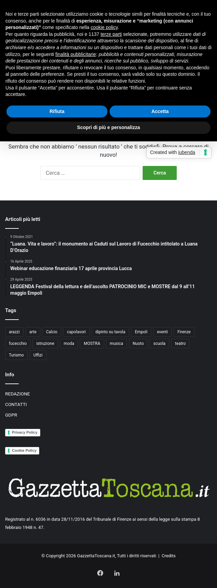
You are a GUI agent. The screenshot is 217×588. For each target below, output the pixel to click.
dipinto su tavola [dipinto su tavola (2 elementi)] (111, 332)
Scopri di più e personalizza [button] (108, 127)
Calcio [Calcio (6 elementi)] (51, 332)
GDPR (11, 415)
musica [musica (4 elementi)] (116, 343)
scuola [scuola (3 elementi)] (159, 343)
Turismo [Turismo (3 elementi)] (16, 355)
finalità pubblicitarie (75, 54)
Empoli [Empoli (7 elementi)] (141, 332)
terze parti (111, 34)
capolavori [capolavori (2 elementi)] (76, 332)
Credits (169, 555)
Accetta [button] (160, 111)
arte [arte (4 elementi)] (33, 332)
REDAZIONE (17, 393)
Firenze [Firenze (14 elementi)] (184, 332)
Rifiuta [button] (56, 111)
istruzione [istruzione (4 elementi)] (45, 343)
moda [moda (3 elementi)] (69, 343)
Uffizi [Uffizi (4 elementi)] (38, 355)
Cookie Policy (24, 450)
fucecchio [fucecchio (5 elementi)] (18, 343)
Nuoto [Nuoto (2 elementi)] (138, 343)
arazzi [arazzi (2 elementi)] (14, 332)
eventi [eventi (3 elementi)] (162, 332)
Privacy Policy (25, 432)
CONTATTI (16, 404)
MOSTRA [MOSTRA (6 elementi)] (92, 343)
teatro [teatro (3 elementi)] (180, 343)
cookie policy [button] (104, 27)
